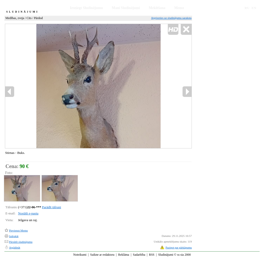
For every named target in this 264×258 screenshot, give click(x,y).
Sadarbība (139, 254)
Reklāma (123, 254)
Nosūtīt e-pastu (28, 213)
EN (254, 8)
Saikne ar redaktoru (102, 254)
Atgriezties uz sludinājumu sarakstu (171, 17)
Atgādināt (14, 247)
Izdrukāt (14, 236)
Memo (179, 8)
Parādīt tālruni (51, 207)
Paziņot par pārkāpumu (179, 247)
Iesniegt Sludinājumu (86, 8)
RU (247, 8)
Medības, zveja (14, 18)
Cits (29, 18)
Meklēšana (157, 8)
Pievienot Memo (18, 230)
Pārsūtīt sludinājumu (20, 241)
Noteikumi (79, 254)
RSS (151, 254)
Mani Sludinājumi (126, 8)
